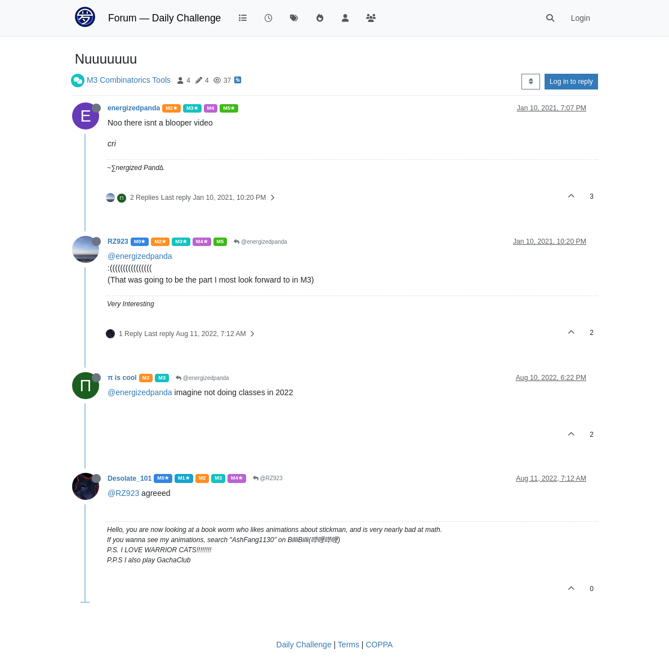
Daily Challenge (304, 644)
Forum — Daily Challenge (164, 18)
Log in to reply (571, 82)
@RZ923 (268, 478)
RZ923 (118, 241)
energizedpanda (134, 108)
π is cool (122, 378)
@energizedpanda (260, 242)
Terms (348, 644)
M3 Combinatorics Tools (129, 79)
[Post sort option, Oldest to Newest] (530, 82)
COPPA (379, 644)
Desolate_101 (129, 478)
